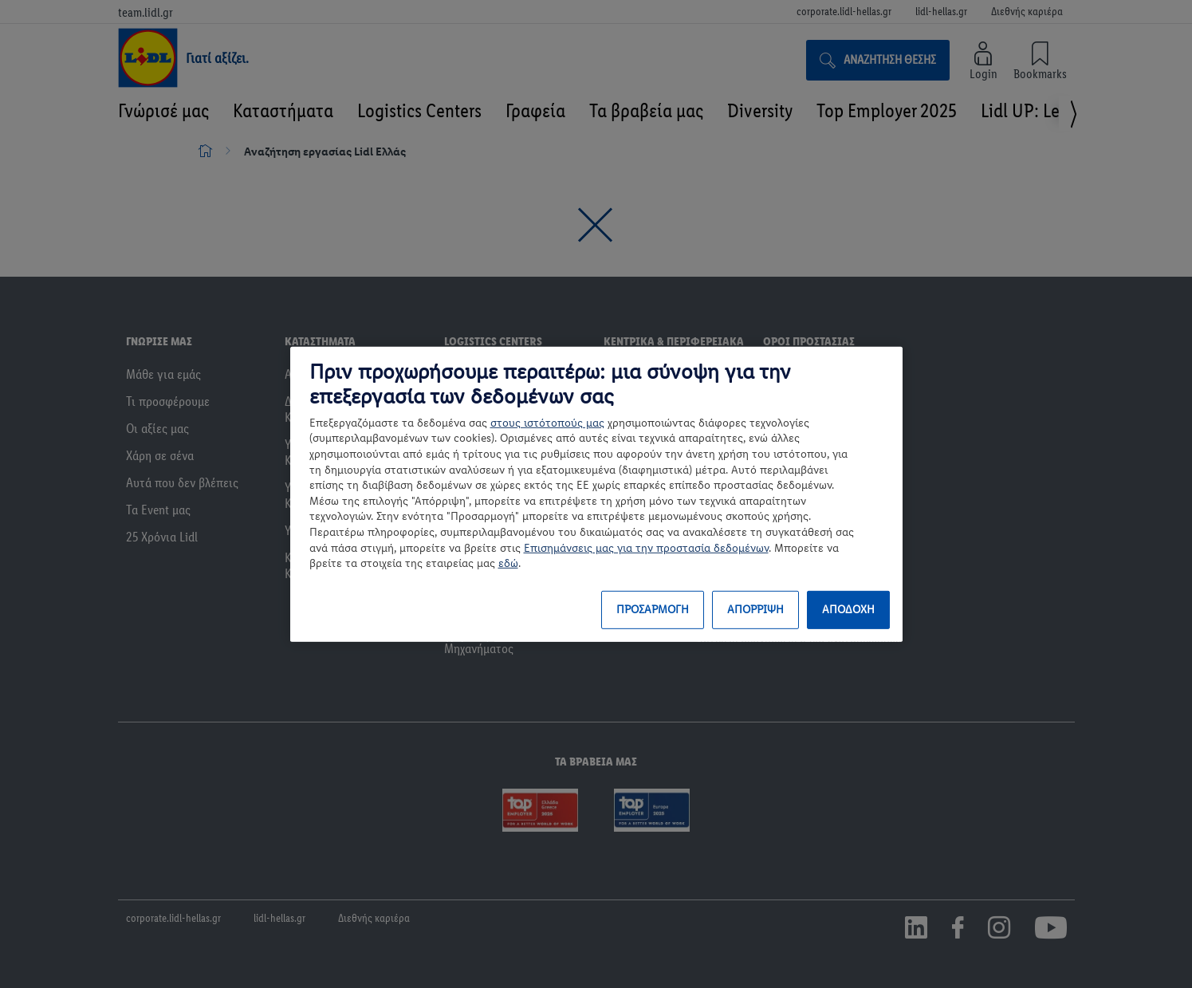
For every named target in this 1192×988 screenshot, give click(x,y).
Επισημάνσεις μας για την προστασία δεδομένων (646, 547)
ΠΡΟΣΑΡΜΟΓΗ (652, 609)
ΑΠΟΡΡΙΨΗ (755, 609)
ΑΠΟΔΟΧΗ (848, 609)
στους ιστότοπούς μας (547, 423)
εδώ (508, 563)
